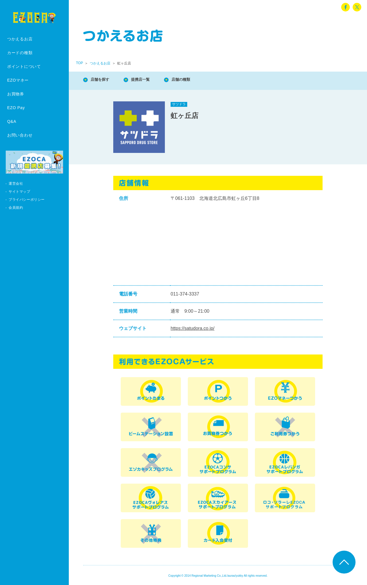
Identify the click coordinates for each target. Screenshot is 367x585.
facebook (345, 7)
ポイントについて (24, 66)
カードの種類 (19, 52)
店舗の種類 (195, 80)
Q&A (11, 121)
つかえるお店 (19, 39)
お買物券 (15, 94)
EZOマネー (18, 80)
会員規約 (16, 208)
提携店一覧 (149, 80)
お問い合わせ (19, 135)
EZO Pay (16, 107)
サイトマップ (19, 192)
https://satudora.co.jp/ (192, 328)
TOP (79, 63)
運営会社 (16, 184)
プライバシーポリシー (27, 200)
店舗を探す (103, 80)
